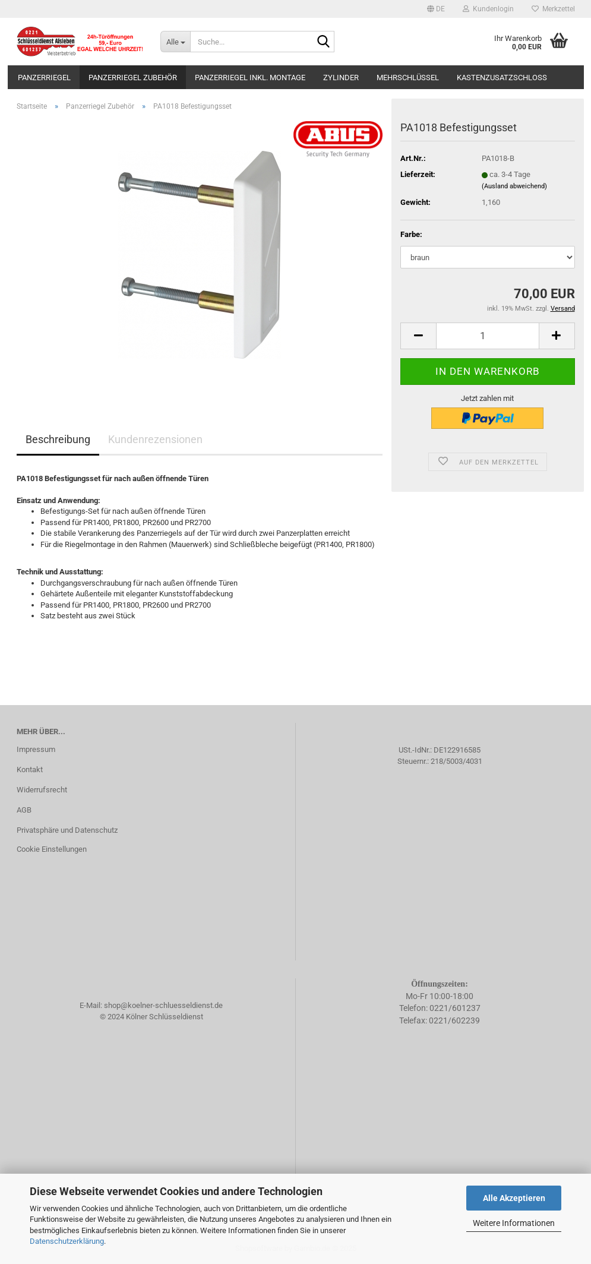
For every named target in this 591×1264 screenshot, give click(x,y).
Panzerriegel (44, 77)
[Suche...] (175, 41)
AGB (24, 809)
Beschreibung (58, 439)
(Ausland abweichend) (514, 186)
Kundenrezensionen (155, 439)
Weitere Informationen (514, 1223)
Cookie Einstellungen (52, 849)
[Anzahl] (487, 336)
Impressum (36, 749)
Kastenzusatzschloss (502, 77)
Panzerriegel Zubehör (133, 77)
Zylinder (341, 77)
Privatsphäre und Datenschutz (67, 830)
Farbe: (411, 234)
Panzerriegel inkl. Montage (250, 77)
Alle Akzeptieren (514, 1198)
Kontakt (30, 769)
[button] (436, 9)
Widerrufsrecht (42, 789)
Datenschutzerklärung (67, 1241)
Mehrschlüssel (408, 77)
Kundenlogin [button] (488, 9)
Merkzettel (553, 9)
